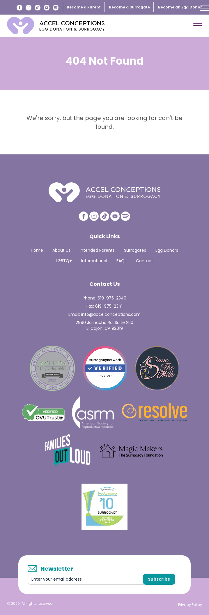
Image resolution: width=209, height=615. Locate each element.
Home (37, 250)
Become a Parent (84, 7)
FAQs (121, 261)
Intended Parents (97, 250)
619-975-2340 (112, 298)
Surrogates (135, 250)
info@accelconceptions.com (111, 314)
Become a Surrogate (129, 7)
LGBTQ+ (64, 261)
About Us (61, 250)
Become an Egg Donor (180, 7)
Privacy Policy (190, 604)
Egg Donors (166, 250)
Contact (144, 261)
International (94, 261)
